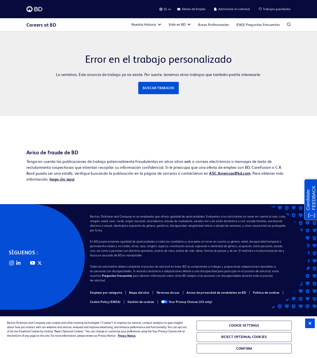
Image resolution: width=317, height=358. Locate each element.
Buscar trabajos (159, 88)
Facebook (25, 263)
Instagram (11, 263)
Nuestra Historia (143, 24)
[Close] (310, 323)
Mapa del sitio (139, 292)
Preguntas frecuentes (117, 275)
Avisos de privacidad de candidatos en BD (216, 292)
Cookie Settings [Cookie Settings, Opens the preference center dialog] (244, 325)
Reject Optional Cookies (244, 337)
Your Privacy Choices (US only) (186, 302)
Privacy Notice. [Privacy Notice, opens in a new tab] (127, 335)
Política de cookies (266, 292)
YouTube (32, 263)
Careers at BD (41, 25)
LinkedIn (18, 263)
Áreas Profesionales (213, 25)
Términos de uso (168, 292)
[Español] (165, 9)
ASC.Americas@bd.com (230, 173)
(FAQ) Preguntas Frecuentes (258, 25)
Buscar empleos (289, 25)
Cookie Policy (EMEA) (105, 302)
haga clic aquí (62, 179)
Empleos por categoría (106, 292)
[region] (158, 337)
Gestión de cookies (140, 302)
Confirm (244, 348)
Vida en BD (177, 24)
